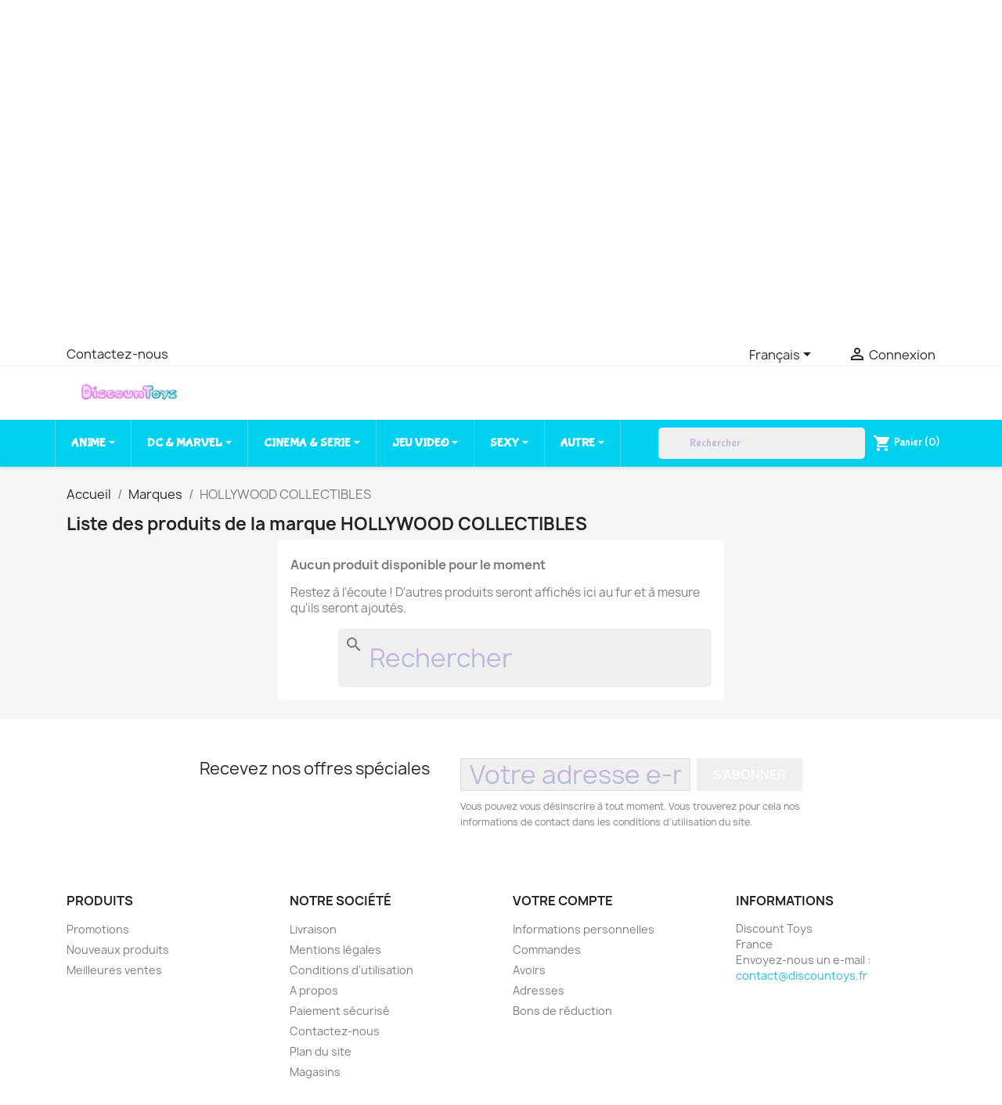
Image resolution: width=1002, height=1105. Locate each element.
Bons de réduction (562, 1010)
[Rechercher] (761, 443)
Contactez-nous (117, 354)
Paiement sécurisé (340, 1010)
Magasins (315, 1071)
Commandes (547, 949)
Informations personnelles (583, 929)
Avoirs (529, 969)
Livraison (313, 929)
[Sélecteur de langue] (782, 355)
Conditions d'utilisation (351, 969)
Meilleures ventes (114, 969)
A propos (314, 990)
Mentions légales (335, 949)
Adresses (538, 990)
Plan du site (320, 1051)
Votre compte (563, 900)
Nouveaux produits (118, 949)
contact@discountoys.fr (801, 975)
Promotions (98, 929)
